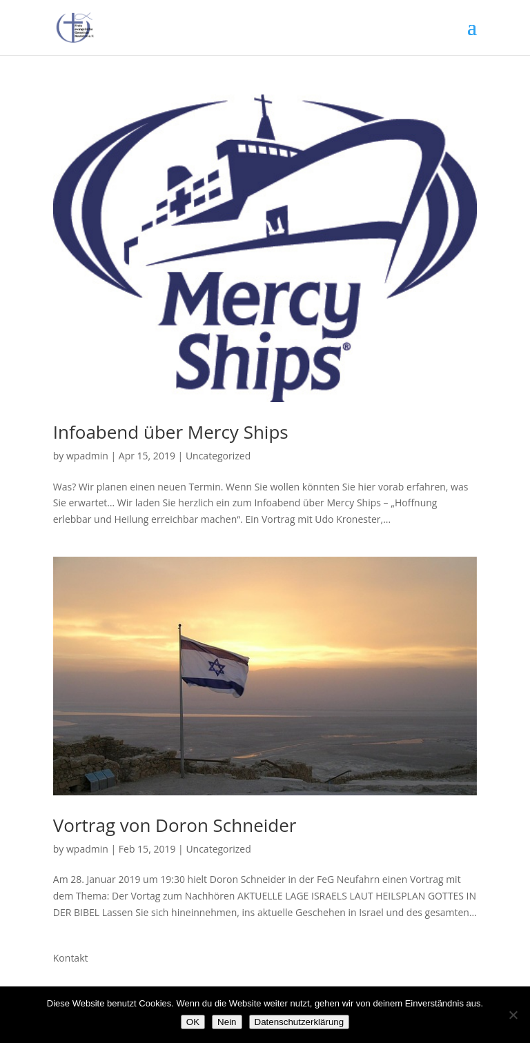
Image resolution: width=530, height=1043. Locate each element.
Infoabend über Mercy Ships (170, 431)
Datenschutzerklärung (299, 1022)
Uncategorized (218, 455)
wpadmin (87, 455)
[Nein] (513, 1015)
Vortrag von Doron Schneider (175, 825)
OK (192, 1022)
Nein (226, 1022)
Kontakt (70, 957)
